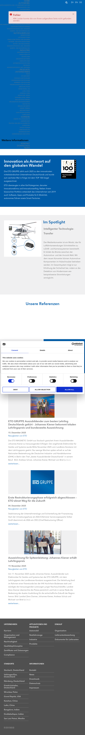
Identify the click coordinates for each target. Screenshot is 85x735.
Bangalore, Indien (24, 95)
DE (80, 2)
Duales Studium (25, 127)
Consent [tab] (15, 350)
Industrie (25, 50)
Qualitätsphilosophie (23, 112)
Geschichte (26, 104)
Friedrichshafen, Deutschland (20, 84)
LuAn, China (26, 91)
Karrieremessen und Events (21, 134)
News (27, 148)
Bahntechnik (26, 56)
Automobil (24, 3)
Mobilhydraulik (25, 54)
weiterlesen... (14, 464)
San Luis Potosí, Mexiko (22, 99)
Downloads (23, 146)
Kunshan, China (25, 93)
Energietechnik (25, 61)
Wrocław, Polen (24, 86)
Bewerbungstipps (24, 132)
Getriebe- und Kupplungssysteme (19, 41)
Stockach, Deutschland (22, 78)
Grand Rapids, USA (24, 89)
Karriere (25, 117)
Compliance (26, 114)
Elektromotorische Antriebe (20, 26)
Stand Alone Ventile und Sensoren (18, 39)
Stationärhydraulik (23, 52)
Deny (15, 389)
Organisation (60, 631)
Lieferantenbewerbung (65, 635)
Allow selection (42, 389)
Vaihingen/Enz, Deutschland (20, 80)
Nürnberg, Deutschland (22, 82)
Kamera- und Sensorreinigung (20, 31)
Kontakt (25, 144)
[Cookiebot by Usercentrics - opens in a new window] (73, 344)
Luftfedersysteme (24, 37)
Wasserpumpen (25, 9)
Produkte (25, 70)
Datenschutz (34, 683)
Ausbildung (26, 125)
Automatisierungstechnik (21, 63)
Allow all (69, 389)
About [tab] (70, 350)
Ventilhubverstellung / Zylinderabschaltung (15, 5)
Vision (28, 74)
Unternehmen (22, 72)
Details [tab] (42, 350)
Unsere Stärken (25, 108)
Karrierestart (25, 121)
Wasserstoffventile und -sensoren (18, 29)
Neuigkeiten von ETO (17, 436)
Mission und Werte (24, 106)
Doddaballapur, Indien (22, 97)
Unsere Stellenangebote (22, 119)
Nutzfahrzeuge (22, 33)
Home (27, 1)
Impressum (34, 688)
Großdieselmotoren (23, 59)
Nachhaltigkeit (25, 110)
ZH (72, 2)
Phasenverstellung (23, 7)
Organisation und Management (19, 102)
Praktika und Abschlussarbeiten (19, 123)
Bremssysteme (25, 35)
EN (76, 2)
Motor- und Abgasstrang (21, 44)
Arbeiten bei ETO (24, 129)
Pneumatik (26, 65)
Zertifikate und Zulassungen (16, 650)
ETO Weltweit (25, 76)
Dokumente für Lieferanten (67, 640)
